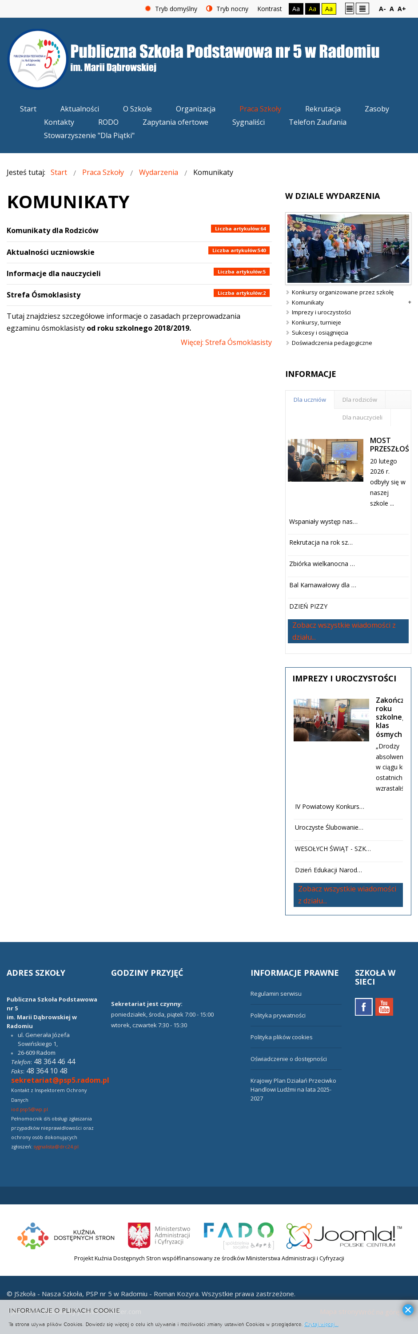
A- (382, 8)
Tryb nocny (227, 8)
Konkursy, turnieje (316, 322)
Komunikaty (308, 302)
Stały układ (349, 8)
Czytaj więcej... (321, 1323)
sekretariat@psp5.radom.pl (60, 1080)
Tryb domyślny (171, 8)
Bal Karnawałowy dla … (322, 585)
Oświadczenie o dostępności (289, 1059)
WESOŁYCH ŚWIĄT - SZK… (333, 848)
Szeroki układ (362, 8)
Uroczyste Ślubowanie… (329, 827)
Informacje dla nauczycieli (54, 273)
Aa (296, 8)
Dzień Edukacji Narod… (328, 870)
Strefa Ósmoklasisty (43, 295)
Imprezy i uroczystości (321, 312)
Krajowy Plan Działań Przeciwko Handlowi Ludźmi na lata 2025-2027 (293, 1089)
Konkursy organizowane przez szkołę (343, 292)
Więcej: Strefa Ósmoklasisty (226, 342)
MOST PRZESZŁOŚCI (392, 444)
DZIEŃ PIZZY (308, 606)
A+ (402, 8)
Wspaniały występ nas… (323, 521)
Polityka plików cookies (282, 1037)
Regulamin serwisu (276, 994)
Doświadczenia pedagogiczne (332, 343)
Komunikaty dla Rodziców (53, 230)
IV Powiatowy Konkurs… (329, 806)
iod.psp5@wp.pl (29, 1109)
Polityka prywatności (278, 1015)
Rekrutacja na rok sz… (321, 542)
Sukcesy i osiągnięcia (320, 332)
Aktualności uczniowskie (51, 252)
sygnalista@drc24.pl (56, 1147)
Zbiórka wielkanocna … (322, 563)
